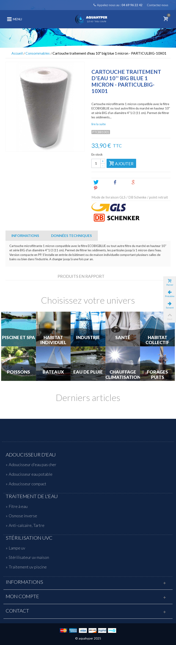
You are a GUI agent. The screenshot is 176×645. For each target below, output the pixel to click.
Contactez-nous (157, 5)
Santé (122, 337)
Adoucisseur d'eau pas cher (32, 464)
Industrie (88, 337)
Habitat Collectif (157, 340)
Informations (25, 236)
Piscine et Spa (18, 337)
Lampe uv (17, 547)
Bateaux (53, 371)
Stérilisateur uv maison (29, 557)
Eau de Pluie (88, 371)
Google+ (140, 182)
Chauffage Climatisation (122, 374)
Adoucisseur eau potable (30, 474)
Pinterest (103, 188)
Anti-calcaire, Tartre (26, 525)
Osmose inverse (23, 515)
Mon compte (22, 596)
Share (120, 182)
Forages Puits (157, 374)
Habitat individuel (53, 340)
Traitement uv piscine (28, 566)
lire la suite (98, 124)
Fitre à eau (18, 506)
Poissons (18, 371)
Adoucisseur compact (27, 483)
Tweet (101, 182)
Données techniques (71, 236)
